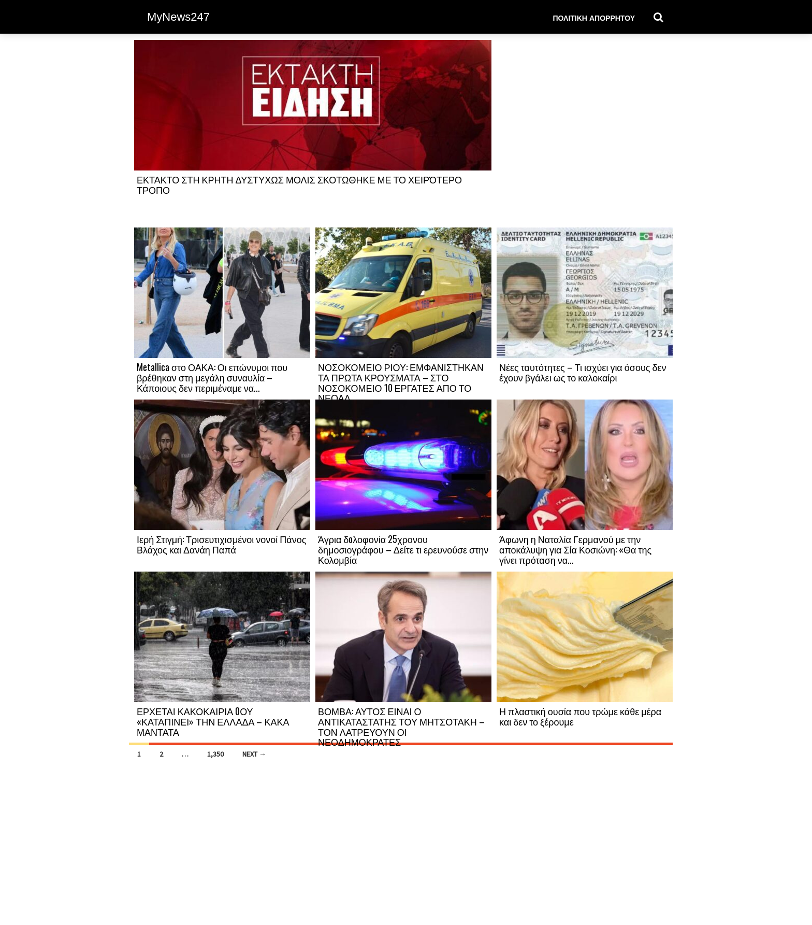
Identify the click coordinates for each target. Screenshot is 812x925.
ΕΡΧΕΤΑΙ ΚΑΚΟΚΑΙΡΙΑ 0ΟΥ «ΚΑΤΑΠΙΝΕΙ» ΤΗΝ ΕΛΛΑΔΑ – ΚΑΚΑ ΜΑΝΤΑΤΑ (213, 721)
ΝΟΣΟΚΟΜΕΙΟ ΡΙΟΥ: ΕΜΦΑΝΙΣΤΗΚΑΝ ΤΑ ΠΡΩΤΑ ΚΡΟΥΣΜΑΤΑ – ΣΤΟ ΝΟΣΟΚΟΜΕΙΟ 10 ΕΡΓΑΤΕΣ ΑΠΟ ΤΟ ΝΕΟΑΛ (401, 382)
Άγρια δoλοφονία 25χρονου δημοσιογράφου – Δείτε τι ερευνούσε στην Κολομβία (403, 549)
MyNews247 (178, 16)
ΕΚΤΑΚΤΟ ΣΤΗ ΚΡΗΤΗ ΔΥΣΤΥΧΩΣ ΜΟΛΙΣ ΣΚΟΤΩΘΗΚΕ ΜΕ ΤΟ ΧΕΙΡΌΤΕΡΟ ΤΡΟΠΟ (299, 184)
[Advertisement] (585, 133)
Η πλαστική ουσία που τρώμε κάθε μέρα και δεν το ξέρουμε (580, 716)
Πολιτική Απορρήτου (594, 17)
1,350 (215, 754)
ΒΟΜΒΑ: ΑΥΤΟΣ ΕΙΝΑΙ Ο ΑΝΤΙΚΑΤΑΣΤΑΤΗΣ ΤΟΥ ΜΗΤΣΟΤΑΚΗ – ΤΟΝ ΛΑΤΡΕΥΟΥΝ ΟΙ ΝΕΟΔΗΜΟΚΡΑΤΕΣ (401, 726)
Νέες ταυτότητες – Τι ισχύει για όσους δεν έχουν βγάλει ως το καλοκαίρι (582, 372)
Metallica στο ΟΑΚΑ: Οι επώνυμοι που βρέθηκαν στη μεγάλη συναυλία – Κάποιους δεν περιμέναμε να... (212, 377)
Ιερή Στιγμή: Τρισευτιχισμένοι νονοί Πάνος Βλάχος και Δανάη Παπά (221, 544)
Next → (254, 754)
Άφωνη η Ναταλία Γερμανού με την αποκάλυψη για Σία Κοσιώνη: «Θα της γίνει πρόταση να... (575, 549)
